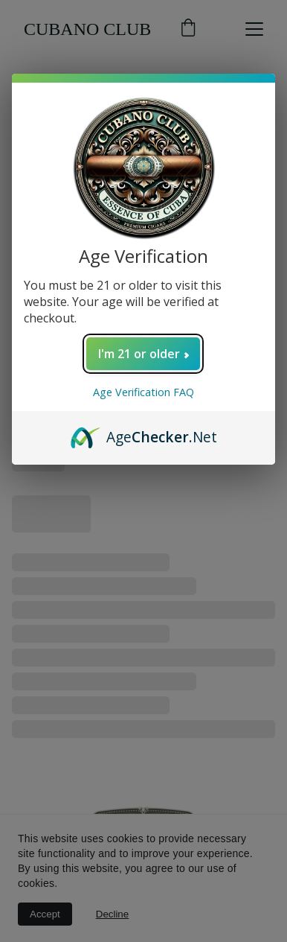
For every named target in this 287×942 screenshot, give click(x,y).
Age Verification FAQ (143, 392)
